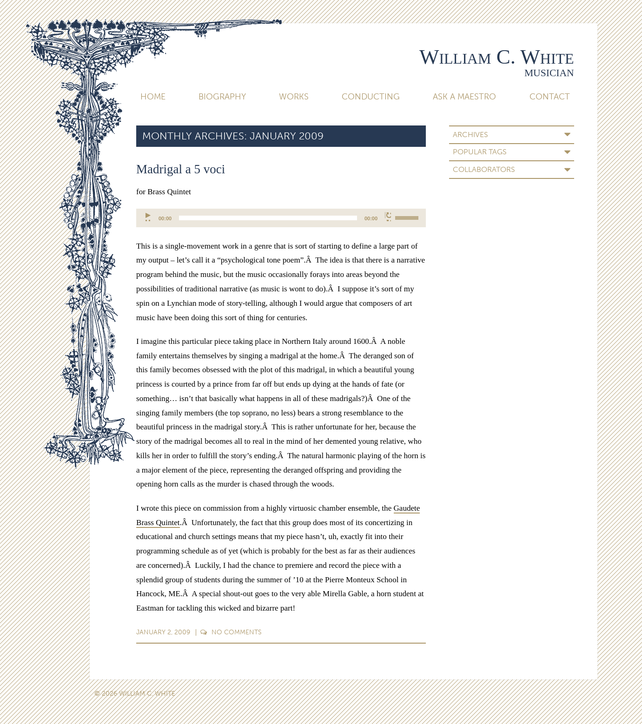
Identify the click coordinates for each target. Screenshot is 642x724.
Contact (549, 97)
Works (294, 97)
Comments (230, 632)
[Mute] (388, 216)
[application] (281, 218)
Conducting (371, 97)
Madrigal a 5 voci (180, 169)
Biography (222, 97)
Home (152, 97)
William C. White (496, 56)
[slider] (268, 218)
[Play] (149, 216)
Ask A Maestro (464, 97)
